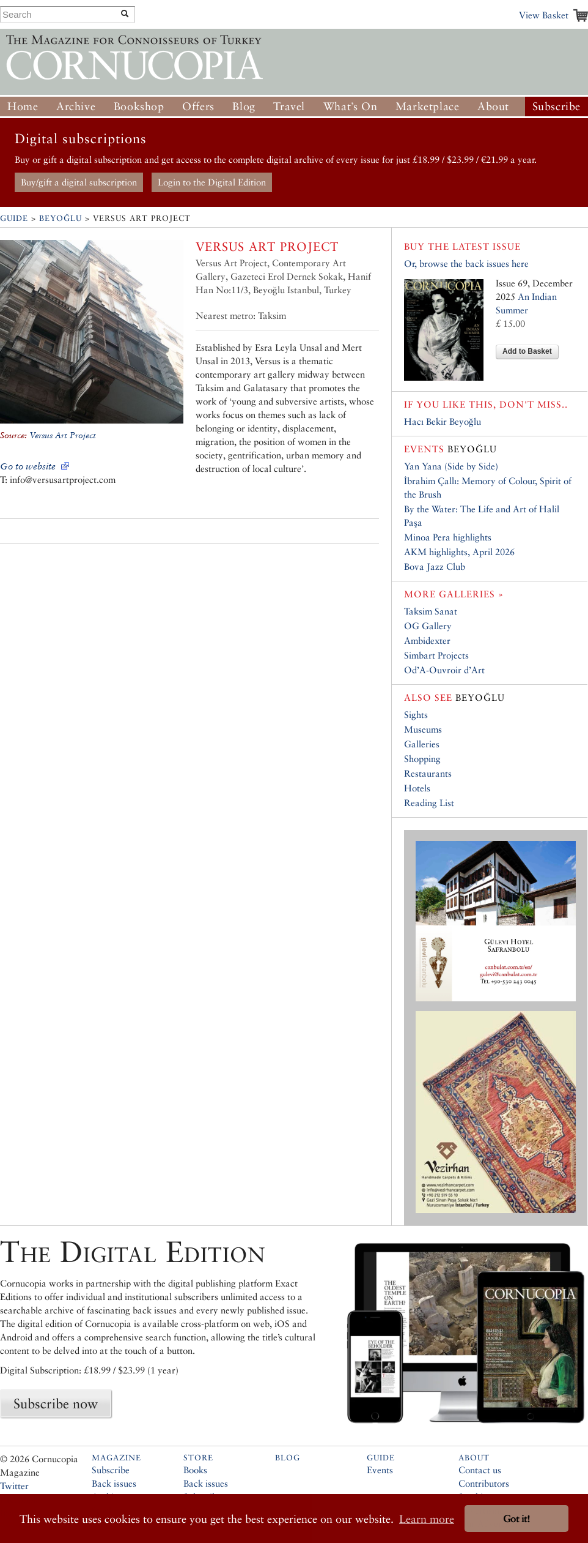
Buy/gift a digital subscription (79, 182)
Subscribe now (55, 1403)
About (493, 106)
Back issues (114, 1483)
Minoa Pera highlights (447, 537)
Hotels (417, 788)
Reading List (429, 803)
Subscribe (556, 106)
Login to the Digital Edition (212, 182)
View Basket (543, 15)
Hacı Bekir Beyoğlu (442, 421)
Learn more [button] (426, 1518)
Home (22, 106)
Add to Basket (527, 351)
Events (380, 1470)
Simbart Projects (436, 655)
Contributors (483, 1483)
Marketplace (427, 106)
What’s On (350, 106)
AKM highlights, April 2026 (459, 552)
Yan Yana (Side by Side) (451, 466)
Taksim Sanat (430, 611)
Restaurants (428, 773)
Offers (198, 106)
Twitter (14, 1486)
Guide (14, 218)
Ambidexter (427, 640)
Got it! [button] (516, 1519)
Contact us (479, 1470)
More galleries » (454, 594)
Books (195, 1470)
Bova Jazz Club (434, 566)
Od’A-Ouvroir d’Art (444, 670)
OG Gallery (428, 626)
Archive (75, 106)
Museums (423, 729)
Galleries (421, 744)
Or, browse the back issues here (466, 263)
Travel (289, 106)
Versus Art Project (62, 435)
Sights (416, 714)
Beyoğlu (60, 218)
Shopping (422, 758)
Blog (243, 106)
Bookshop (139, 106)
